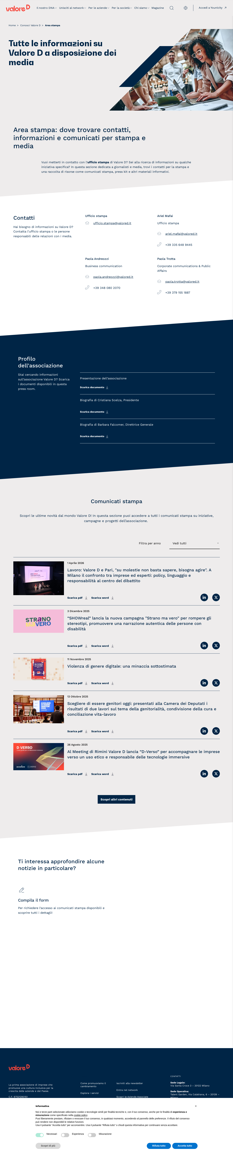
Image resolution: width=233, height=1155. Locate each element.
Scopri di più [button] (48, 1145)
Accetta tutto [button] (185, 1145)
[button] (196, 1106)
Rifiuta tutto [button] (159, 1145)
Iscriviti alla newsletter (129, 1083)
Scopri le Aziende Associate (132, 1096)
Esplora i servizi (89, 1093)
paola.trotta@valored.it (182, 281)
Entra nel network (127, 1090)
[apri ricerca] (169, 8)
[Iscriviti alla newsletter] (163, 943)
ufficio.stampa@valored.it (112, 223)
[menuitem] (183, 8)
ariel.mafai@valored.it (181, 234)
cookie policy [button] (80, 1115)
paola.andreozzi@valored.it (113, 277)
